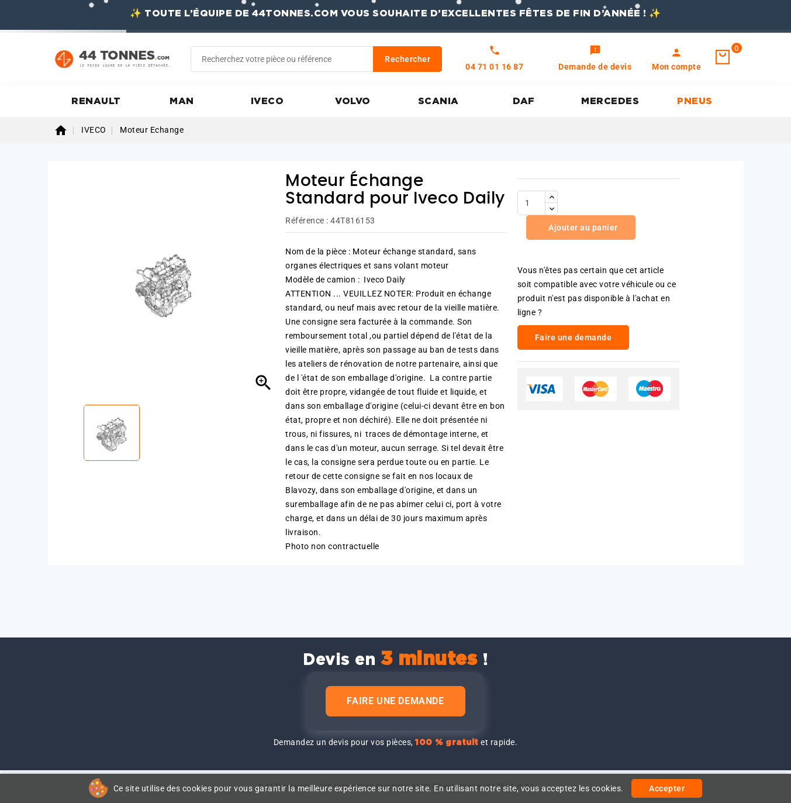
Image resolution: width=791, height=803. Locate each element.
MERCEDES (610, 101)
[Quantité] (531, 203)
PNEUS (695, 101)
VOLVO (353, 101)
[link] (594, 59)
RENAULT (96, 101)
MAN (182, 101)
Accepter (667, 788)
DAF (524, 101)
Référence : (307, 220)
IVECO (267, 101)
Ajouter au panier (582, 227)
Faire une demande (395, 700)
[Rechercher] (316, 59)
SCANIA (438, 101)
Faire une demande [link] (573, 337)
